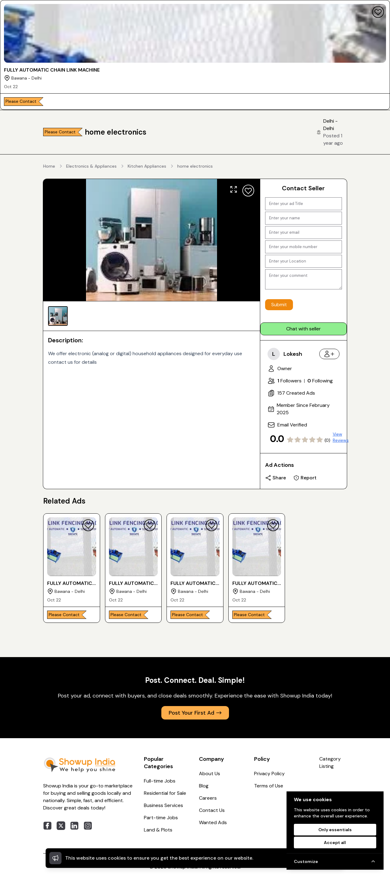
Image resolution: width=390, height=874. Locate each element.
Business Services (163, 805)
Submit (279, 304)
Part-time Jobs (161, 817)
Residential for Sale (165, 793)
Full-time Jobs (159, 781)
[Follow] (329, 354)
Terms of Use (268, 786)
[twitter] (61, 825)
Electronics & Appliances (91, 166)
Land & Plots (158, 830)
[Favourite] (378, 12)
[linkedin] (74, 825)
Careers (208, 798)
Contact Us (212, 810)
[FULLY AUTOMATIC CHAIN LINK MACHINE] (195, 55)
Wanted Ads (213, 822)
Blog (203, 786)
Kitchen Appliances (147, 166)
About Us (209, 773)
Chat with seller (303, 328)
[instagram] (88, 825)
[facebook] (47, 825)
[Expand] (233, 189)
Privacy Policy (269, 773)
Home (49, 166)
